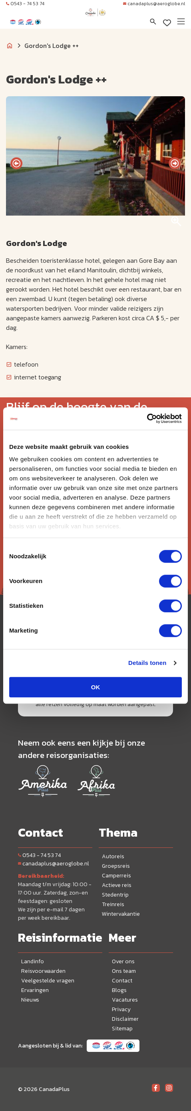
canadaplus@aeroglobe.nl (154, 3)
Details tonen (147, 662)
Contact (122, 980)
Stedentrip (115, 895)
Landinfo (32, 961)
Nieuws (30, 1000)
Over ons (123, 961)
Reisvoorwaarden (43, 971)
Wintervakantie (121, 914)
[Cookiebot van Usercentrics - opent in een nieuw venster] (147, 418)
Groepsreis (116, 866)
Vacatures (125, 1000)
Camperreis (116, 875)
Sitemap (122, 1028)
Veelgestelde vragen (47, 980)
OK (95, 687)
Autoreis (113, 856)
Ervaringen (35, 990)
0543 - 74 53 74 (25, 3)
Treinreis (113, 904)
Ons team (124, 971)
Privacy (121, 1009)
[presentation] (16, 163)
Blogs (119, 990)
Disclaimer (125, 1019)
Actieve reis (116, 885)
